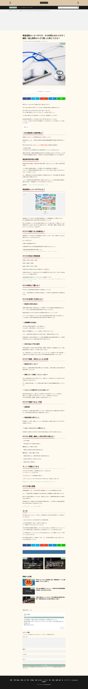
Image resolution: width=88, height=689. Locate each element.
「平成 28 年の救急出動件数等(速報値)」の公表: (38, 184)
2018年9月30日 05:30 (29, 617)
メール (24, 654)
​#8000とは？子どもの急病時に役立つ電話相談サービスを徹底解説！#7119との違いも (50, 580)
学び (50, 680)
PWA (31, 7)
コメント (25, 636)
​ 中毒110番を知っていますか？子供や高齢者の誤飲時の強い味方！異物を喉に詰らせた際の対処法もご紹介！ (50, 598)
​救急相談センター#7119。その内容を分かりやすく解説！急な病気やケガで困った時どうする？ (35, 10)
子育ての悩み (36, 41)
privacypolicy (75, 680)
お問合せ (44, 681)
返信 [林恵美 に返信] (62, 627)
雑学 (11, 680)
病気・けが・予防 (41, 41)
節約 (53, 680)
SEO (26, 7)
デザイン (19, 7)
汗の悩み (32, 680)
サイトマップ (67, 680)
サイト (24, 659)
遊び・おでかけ (38, 680)
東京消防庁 (45, 213)
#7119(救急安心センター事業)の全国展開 (32, 506)
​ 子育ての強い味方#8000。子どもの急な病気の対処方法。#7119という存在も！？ (41, 251)
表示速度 (23, 7)
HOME (11, 10)
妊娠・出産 (58, 680)
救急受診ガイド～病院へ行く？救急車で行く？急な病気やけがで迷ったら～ (39, 481)
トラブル (15, 10)
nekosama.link (48, 684)
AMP (29, 7)
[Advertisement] (44, 20)
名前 (24, 649)
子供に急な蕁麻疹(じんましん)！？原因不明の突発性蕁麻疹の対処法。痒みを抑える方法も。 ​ (50, 589)
